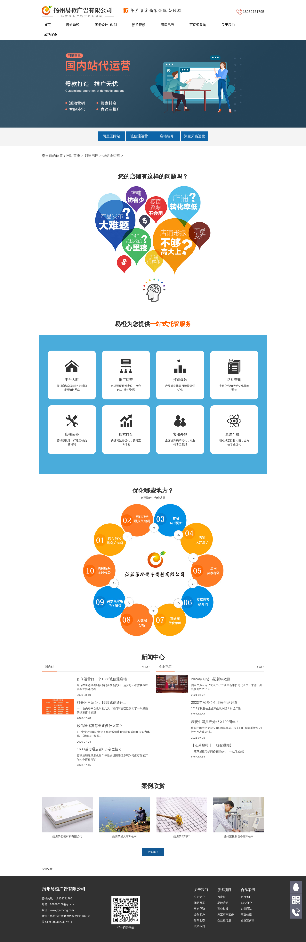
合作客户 (199, 914)
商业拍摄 (222, 908)
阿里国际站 (111, 136)
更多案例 (153, 852)
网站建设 (72, 25)
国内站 (49, 666)
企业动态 (165, 666)
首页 (47, 25)
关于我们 (228, 25)
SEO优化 (246, 902)
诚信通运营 (139, 136)
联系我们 (199, 926)
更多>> (146, 666)
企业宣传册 (224, 920)
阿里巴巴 (167, 25)
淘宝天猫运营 (194, 136)
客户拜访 (199, 908)
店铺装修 (167, 136)
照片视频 (138, 25)
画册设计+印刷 (106, 25)
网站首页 (73, 156)
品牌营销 (222, 902)
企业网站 (246, 908)
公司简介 (199, 896)
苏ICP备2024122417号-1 (57, 921)
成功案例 (50, 35)
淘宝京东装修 (225, 914)
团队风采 (199, 902)
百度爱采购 (197, 25)
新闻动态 (199, 920)
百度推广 (222, 896)
